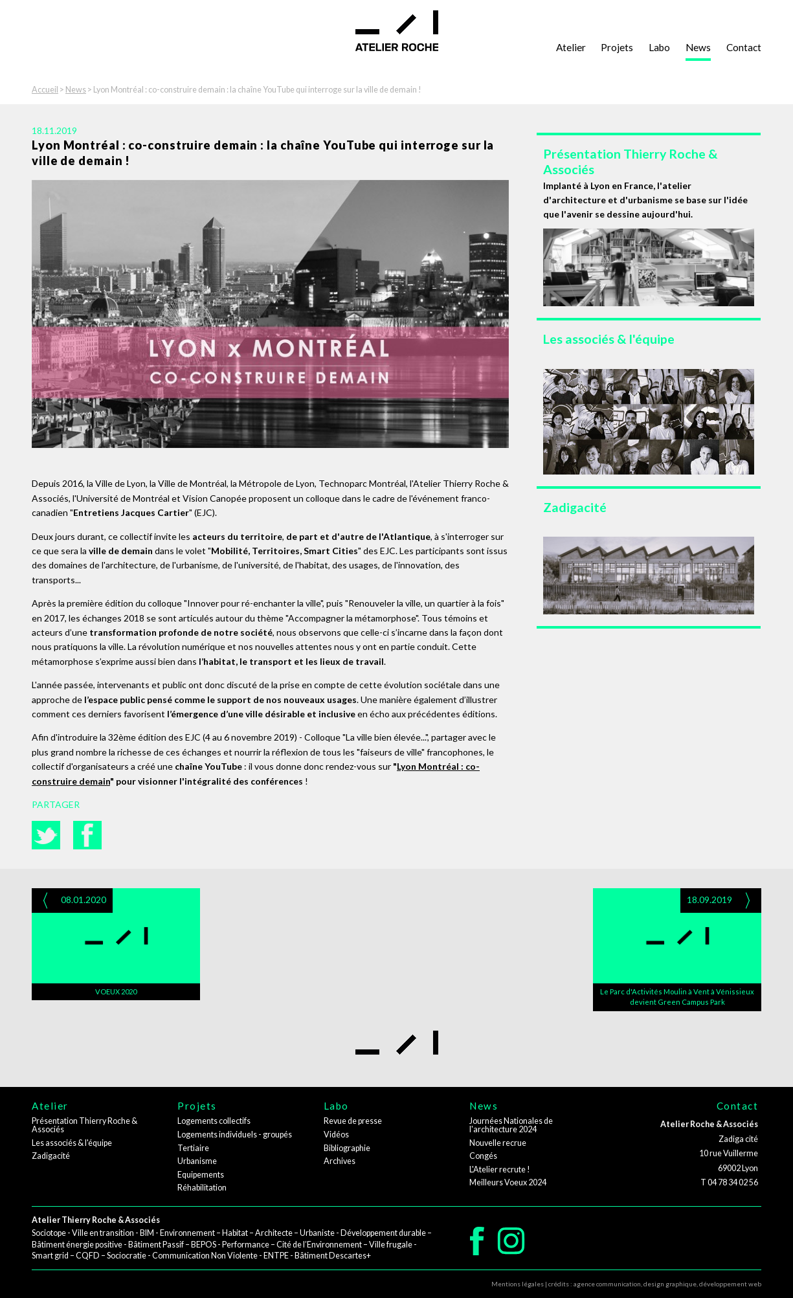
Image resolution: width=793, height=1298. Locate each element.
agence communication (607, 1284)
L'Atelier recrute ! (499, 1169)
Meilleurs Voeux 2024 (507, 1182)
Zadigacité (51, 1156)
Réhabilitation (202, 1187)
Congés (483, 1156)
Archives (339, 1161)
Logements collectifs (214, 1121)
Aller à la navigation (52, 6)
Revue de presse (353, 1121)
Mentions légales (517, 1284)
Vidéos (336, 1134)
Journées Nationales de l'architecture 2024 (511, 1125)
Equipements (200, 1175)
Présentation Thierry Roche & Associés (84, 1125)
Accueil (45, 90)
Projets (617, 47)
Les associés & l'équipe (72, 1143)
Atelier (571, 47)
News (698, 47)
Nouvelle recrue (497, 1143)
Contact (743, 47)
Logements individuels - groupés (234, 1134)
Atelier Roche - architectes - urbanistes (396, 30)
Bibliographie (347, 1148)
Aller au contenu (46, 21)
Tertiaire (193, 1148)
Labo (659, 47)
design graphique (670, 1284)
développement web (730, 1284)
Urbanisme (197, 1161)
